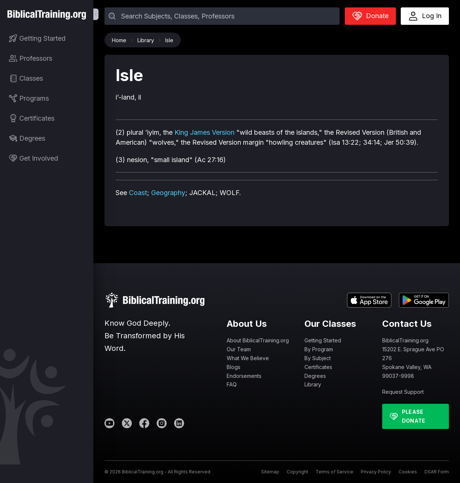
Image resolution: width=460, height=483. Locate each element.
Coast (138, 193)
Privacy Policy (376, 471)
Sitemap (270, 471)
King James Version (204, 132)
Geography (168, 193)
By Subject (317, 358)
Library (147, 40)
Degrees (315, 376)
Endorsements (244, 376)
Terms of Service (334, 471)
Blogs (233, 367)
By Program (318, 349)
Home (121, 40)
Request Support (403, 392)
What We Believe (248, 358)
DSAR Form (436, 471)
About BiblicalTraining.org (258, 340)
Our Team (239, 349)
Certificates (318, 367)
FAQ (232, 384)
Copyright (297, 471)
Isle (169, 40)
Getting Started (322, 340)
